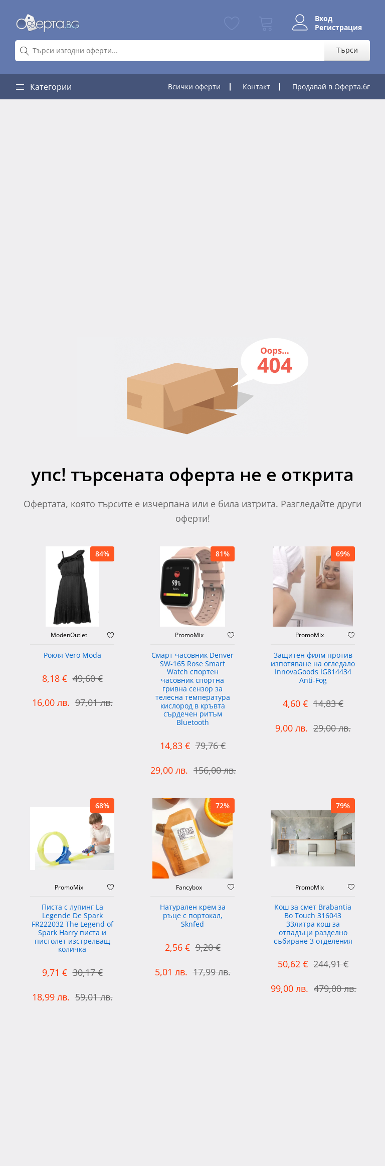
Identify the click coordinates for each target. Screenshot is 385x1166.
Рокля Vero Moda (72, 655)
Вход (323, 18)
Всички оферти (194, 86)
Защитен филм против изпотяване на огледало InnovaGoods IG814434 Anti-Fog (313, 668)
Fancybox (189, 887)
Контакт (256, 86)
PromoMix (189, 635)
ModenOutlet (69, 635)
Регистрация (338, 27)
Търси (347, 50)
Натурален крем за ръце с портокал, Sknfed (193, 916)
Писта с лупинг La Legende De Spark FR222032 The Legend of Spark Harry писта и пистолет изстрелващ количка (72, 928)
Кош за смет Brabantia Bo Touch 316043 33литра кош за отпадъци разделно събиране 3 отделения (313, 924)
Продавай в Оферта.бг (331, 86)
